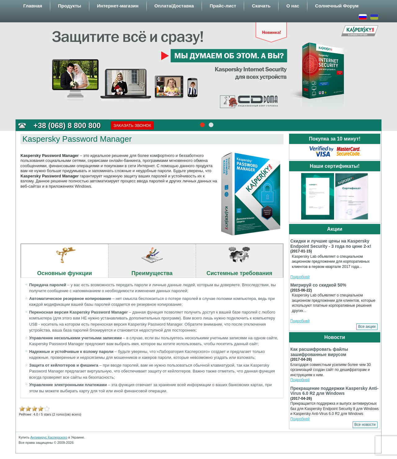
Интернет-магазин (118, 5)
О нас (292, 5)
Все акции (367, 326)
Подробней (300, 277)
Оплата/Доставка (174, 5)
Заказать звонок (132, 125)
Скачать (261, 5)
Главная (32, 5)
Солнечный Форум (337, 5)
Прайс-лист (223, 5)
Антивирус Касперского (48, 437)
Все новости (365, 424)
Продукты (69, 5)
